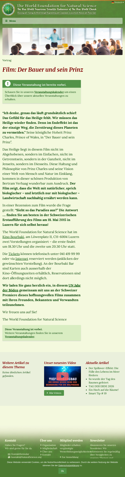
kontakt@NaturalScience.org (26, 457)
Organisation (49, 445)
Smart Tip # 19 (97, 393)
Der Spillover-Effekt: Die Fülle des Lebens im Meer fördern (104, 371)
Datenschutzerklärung (68, 465)
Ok (62, 470)
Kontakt (46, 454)
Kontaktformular (20, 454)
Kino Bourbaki (13, 237)
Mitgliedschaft (49, 448)
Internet (21, 259)
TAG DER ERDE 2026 (101, 386)
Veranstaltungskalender (49, 92)
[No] (121, 467)
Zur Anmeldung (70, 457)
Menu (10, 20)
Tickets (14, 254)
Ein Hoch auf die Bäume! (103, 389)
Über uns (47, 451)
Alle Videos (54, 392)
